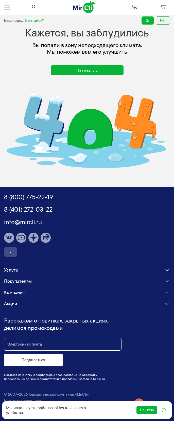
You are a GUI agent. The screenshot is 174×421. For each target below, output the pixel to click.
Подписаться (33, 360)
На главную (87, 70)
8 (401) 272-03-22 (28, 209)
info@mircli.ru (23, 222)
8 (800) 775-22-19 (28, 197)
